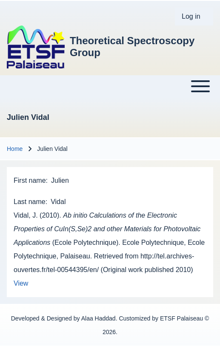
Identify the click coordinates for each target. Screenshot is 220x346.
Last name (30, 201)
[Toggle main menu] (110, 86)
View (21, 283)
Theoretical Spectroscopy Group (132, 46)
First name (30, 180)
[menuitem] (194, 17)
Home (15, 148)
